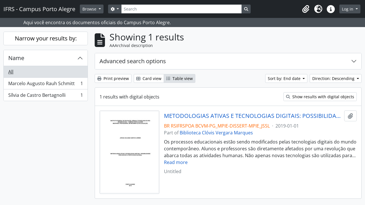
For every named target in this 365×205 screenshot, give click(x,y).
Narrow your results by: (46, 38)
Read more (176, 162)
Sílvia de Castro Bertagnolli (45, 96)
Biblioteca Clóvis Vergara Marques (216, 133)
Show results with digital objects (320, 96)
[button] (305, 9)
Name (16, 58)
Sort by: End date (285, 78)
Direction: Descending (334, 78)
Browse (90, 9)
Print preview (113, 78)
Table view (179, 78)
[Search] (181, 9)
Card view (148, 78)
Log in (348, 9)
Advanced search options (133, 61)
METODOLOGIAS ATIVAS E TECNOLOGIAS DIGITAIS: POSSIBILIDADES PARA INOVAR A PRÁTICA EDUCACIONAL (253, 115)
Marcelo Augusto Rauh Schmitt (45, 84)
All (10, 72)
